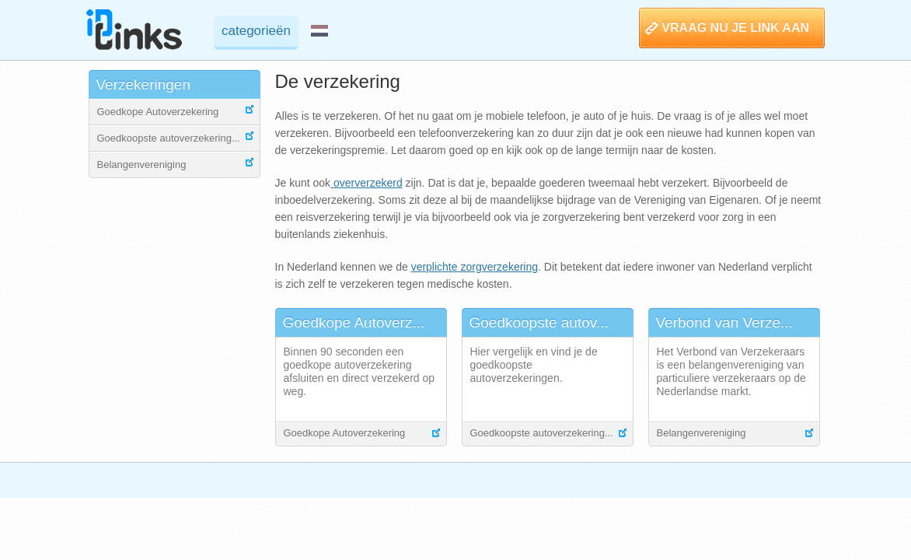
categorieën (256, 30)
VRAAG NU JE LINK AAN (735, 27)
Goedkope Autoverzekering (158, 111)
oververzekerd (366, 183)
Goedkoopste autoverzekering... (168, 138)
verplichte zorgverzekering (474, 267)
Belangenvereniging (142, 164)
